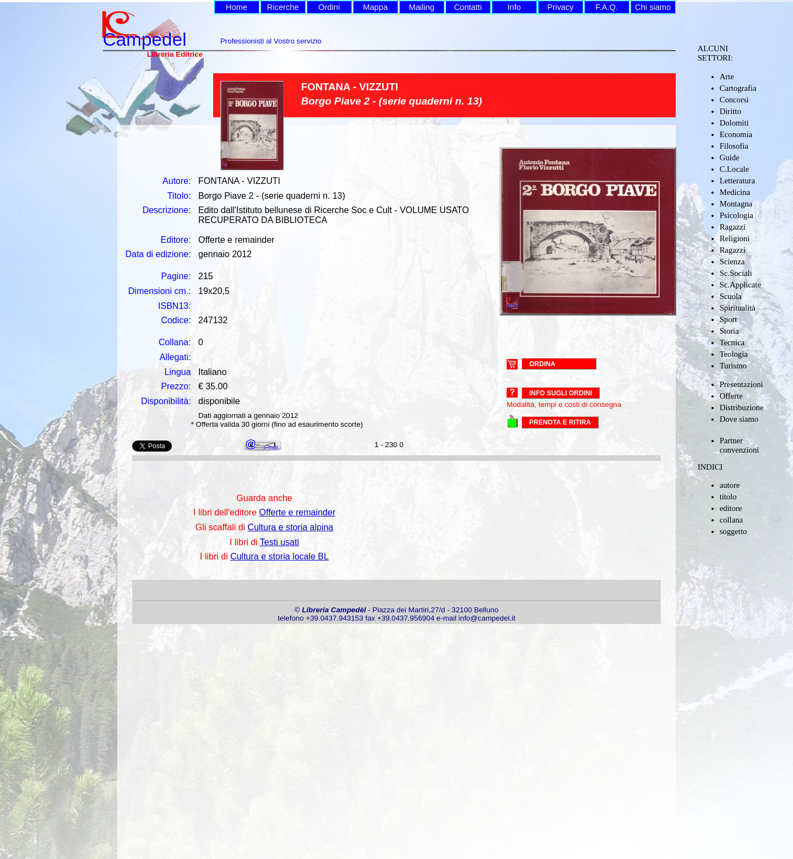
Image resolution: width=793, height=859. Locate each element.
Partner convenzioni (739, 445)
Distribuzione (742, 407)
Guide (730, 157)
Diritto (730, 111)
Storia (729, 331)
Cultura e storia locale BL (279, 556)
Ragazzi (733, 226)
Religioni (735, 238)
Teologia (734, 354)
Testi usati (279, 542)
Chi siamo (653, 7)
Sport (728, 319)
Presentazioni (741, 384)
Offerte (731, 396)
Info (513, 7)
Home (236, 7)
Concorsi (734, 99)
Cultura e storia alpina (291, 527)
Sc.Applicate (740, 284)
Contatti (468, 7)
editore (731, 508)
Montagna (736, 203)
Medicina (735, 192)
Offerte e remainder (297, 512)
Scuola (731, 296)
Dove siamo (739, 419)
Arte (727, 76)
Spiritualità (738, 307)
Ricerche (283, 7)
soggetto (733, 531)
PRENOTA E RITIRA (560, 422)
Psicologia (736, 215)
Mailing (421, 7)
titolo (728, 496)
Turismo (733, 365)
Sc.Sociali (736, 273)
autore (730, 485)
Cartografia (738, 88)
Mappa (375, 7)
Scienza (732, 261)
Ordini (329, 7)
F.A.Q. (606, 7)
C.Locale (734, 169)
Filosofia (734, 146)
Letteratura (737, 180)
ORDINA (542, 363)
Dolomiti (734, 122)
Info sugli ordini (560, 393)
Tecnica (732, 342)
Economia (736, 134)
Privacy (560, 7)
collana (731, 519)
